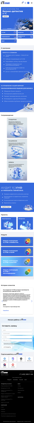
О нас (2, 407)
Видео (19, 392)
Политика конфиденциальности (8, 416)
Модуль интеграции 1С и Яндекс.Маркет (6, 396)
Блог (19, 383)
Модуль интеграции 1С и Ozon (8, 393)
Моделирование (8, 224)
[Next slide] (32, 301)
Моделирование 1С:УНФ (6, 386)
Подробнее (6, 310)
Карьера (3, 409)
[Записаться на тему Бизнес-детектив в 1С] (17, 18)
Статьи (19, 386)
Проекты (3, 411)
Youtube (21, 379)
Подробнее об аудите (6, 206)
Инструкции (20, 388)
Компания (4, 405)
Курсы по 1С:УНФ (5, 402)
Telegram (9, 379)
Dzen (25, 379)
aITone (29, 421)
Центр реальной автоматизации (8, 413)
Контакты (20, 397)
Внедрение (25, 224)
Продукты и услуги (6, 383)
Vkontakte (15, 379)
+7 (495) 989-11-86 (25, 3)
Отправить (7, 347)
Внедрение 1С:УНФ (5, 388)
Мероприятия (21, 390)
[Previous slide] (2, 301)
